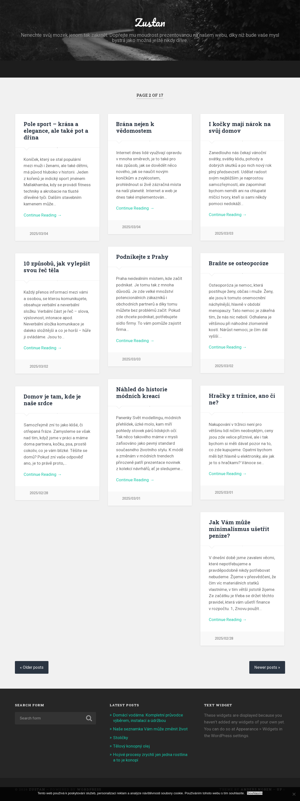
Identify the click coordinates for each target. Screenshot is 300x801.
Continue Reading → (43, 215)
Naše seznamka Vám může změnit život (150, 728)
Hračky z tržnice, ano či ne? (242, 399)
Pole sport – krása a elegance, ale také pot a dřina (56, 130)
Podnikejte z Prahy (142, 256)
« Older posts (31, 667)
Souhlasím (254, 793)
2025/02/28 (39, 493)
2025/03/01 (131, 498)
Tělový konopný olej (131, 746)
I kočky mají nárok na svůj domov (240, 127)
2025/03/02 (224, 366)
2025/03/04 (39, 234)
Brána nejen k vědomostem (135, 127)
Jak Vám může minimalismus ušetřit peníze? (239, 528)
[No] (293, 794)
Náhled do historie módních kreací (141, 392)
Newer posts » (267, 667)
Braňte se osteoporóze (238, 263)
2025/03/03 (224, 233)
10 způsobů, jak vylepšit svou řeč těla (57, 267)
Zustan (150, 22)
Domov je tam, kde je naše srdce (52, 400)
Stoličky (120, 737)
